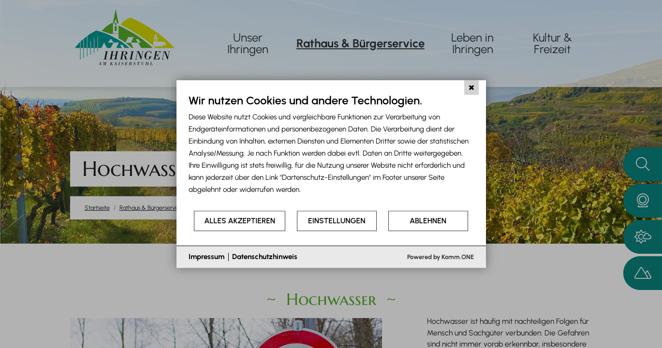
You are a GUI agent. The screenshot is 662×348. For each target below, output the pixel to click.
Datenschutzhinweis (264, 256)
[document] (331, 151)
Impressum (206, 256)
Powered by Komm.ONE (440, 257)
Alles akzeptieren (239, 220)
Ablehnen (428, 220)
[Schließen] (471, 87)
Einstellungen (336, 220)
